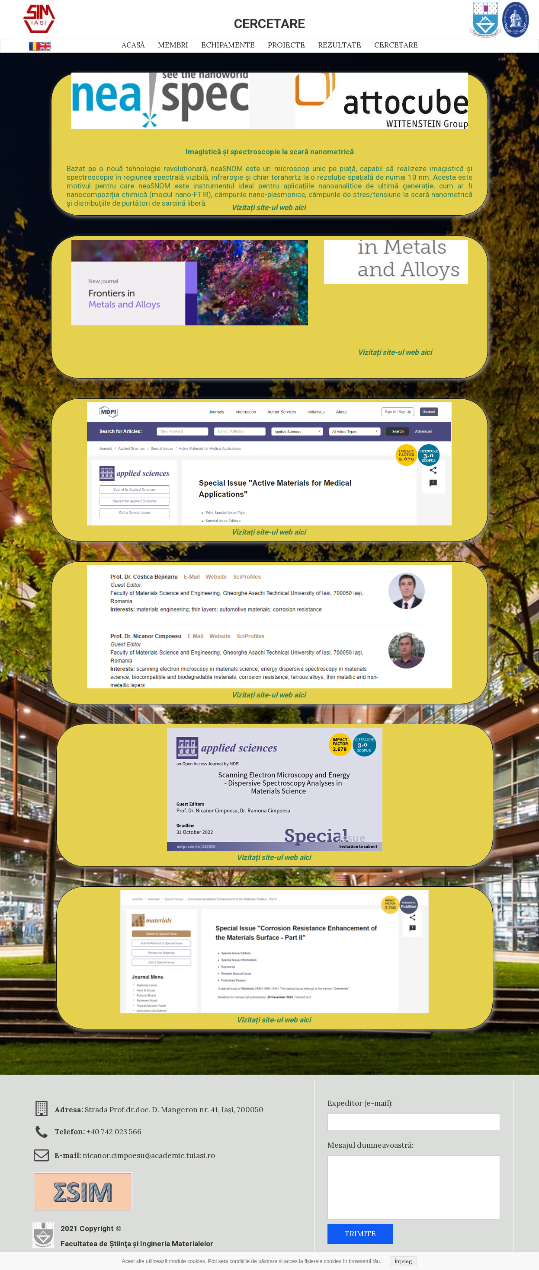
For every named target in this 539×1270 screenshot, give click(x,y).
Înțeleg (403, 1261)
